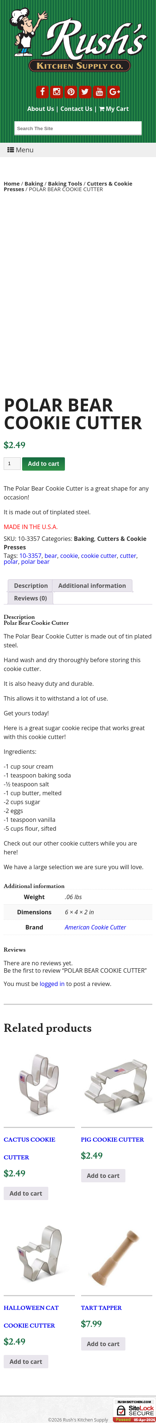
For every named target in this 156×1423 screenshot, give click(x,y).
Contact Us (76, 109)
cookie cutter (99, 556)
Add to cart (43, 464)
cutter (128, 556)
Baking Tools (65, 183)
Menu (20, 149)
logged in (52, 984)
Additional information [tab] (92, 586)
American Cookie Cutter (95, 927)
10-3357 (30, 556)
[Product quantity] (12, 463)
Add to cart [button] (26, 1193)
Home (12, 183)
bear (51, 556)
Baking (34, 183)
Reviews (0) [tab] (30, 598)
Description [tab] (31, 586)
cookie (69, 556)
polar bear (35, 562)
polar (11, 562)
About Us (40, 109)
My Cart (114, 109)
